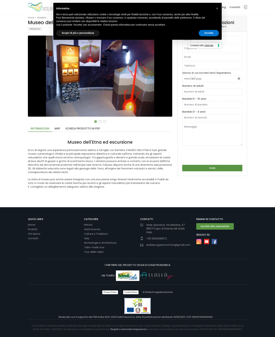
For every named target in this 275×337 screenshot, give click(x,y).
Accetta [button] (208, 33)
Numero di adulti (192, 86)
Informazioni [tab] (40, 128)
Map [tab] (57, 128)
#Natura (35, 28)
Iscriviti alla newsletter (215, 226)
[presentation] (209, 154)
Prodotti (41, 17)
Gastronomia (92, 229)
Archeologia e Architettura (100, 242)
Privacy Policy (110, 292)
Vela (87, 238)
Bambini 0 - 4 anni (193, 112)
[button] (95, 121)
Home (31, 17)
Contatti (234, 7)
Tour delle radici (94, 251)
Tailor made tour (94, 247)
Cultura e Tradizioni (96, 233)
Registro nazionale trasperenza (128, 329)
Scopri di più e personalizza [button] (78, 33)
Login (245, 7)
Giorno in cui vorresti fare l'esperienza (206, 73)
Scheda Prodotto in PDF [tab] (82, 128)
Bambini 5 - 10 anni (194, 99)
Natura (88, 224)
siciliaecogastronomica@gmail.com (168, 245)
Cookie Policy (131, 292)
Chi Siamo (34, 233)
